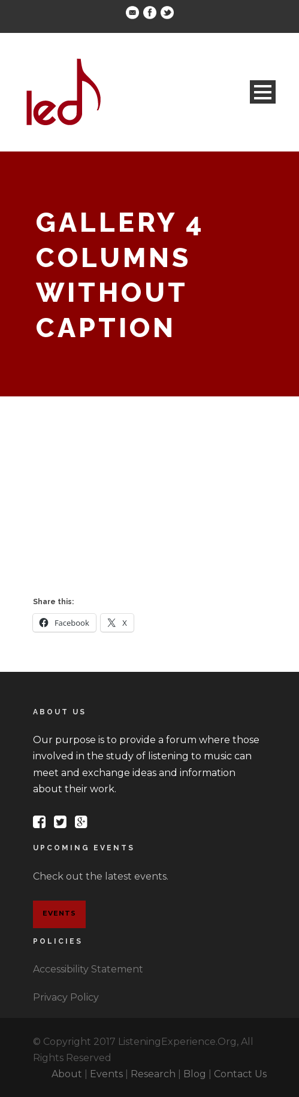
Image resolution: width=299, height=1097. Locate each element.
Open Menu (263, 92)
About (67, 1074)
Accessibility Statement (88, 969)
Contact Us (240, 1074)
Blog (194, 1074)
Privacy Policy (66, 997)
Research (153, 1074)
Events (59, 913)
